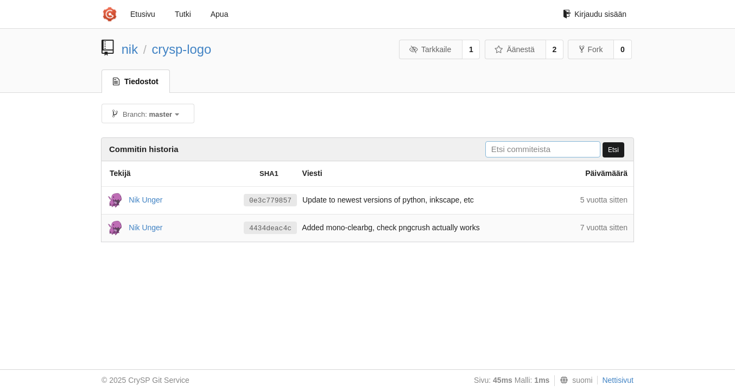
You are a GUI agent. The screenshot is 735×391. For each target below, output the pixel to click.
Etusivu (142, 14)
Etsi (613, 150)
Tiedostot (136, 81)
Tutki (183, 14)
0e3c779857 (270, 201)
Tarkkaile (430, 49)
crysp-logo (181, 49)
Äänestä (515, 49)
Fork (591, 49)
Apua (220, 14)
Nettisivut (617, 380)
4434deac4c (270, 228)
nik (130, 49)
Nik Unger (145, 199)
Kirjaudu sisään (594, 14)
